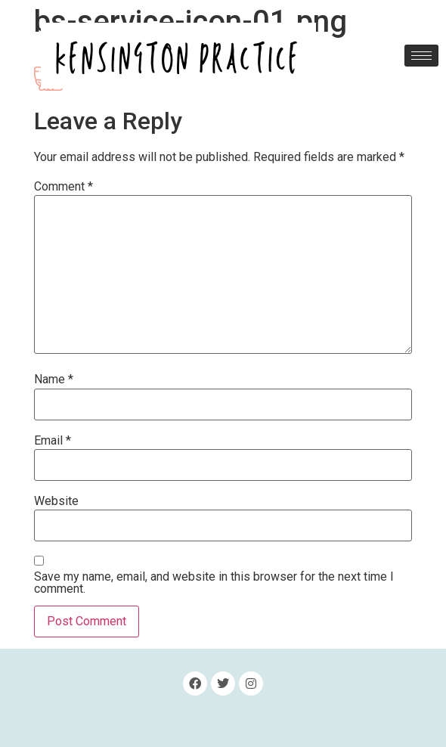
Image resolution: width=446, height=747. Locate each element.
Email (52, 441)
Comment (63, 187)
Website (56, 501)
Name (53, 380)
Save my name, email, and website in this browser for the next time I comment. (214, 583)
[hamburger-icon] (421, 56)
